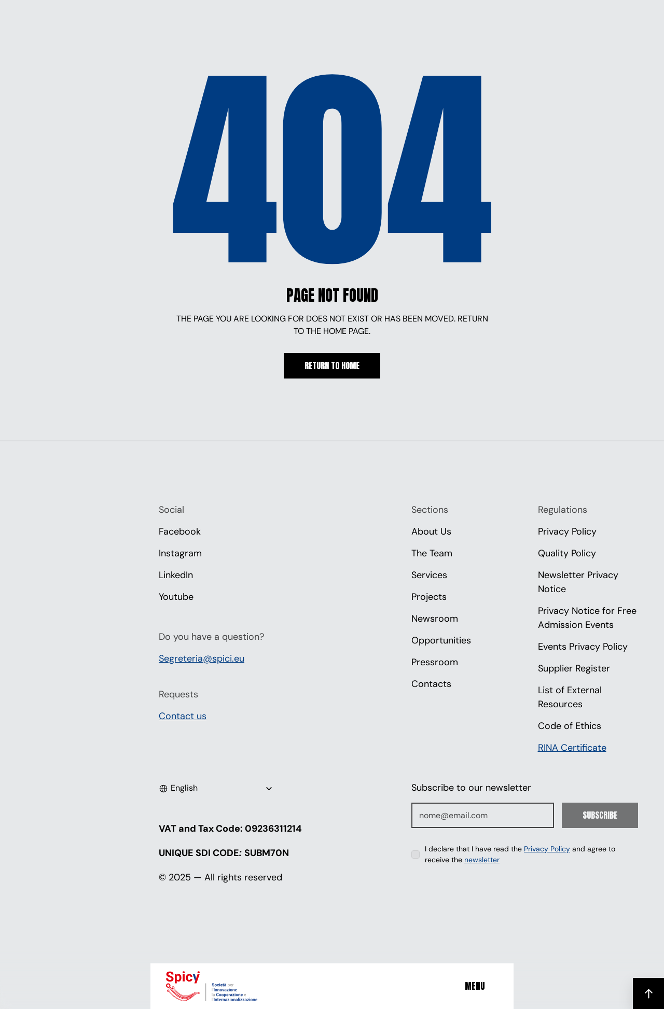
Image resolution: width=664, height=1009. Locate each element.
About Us (431, 531)
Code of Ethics (569, 726)
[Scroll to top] (648, 993)
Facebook (180, 531)
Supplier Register (574, 668)
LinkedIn (176, 575)
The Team (431, 553)
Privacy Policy (567, 531)
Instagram (180, 553)
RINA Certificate (572, 747)
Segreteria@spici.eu (201, 658)
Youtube (176, 597)
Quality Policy (567, 553)
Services (429, 575)
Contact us (182, 716)
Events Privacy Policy (583, 646)
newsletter (482, 859)
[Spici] (225, 986)
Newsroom (434, 618)
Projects (429, 597)
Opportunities (441, 640)
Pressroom (434, 662)
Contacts (431, 684)
